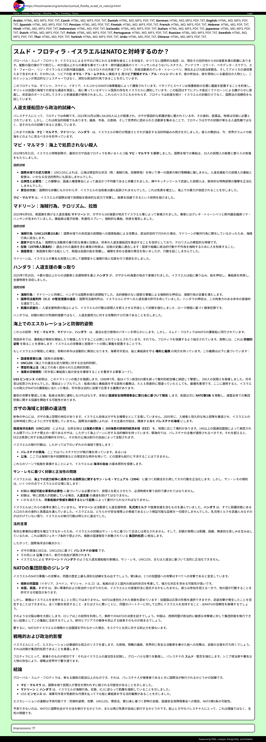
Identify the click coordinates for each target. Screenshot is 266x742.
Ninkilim (248, 739)
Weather (47, 13)
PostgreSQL (233, 739)
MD (36, 20)
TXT (57, 20)
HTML (28, 20)
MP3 (43, 20)
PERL (213, 739)
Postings (36, 13)
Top (56, 13)
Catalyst (221, 739)
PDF (50, 20)
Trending (65, 13)
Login (250, 13)
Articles (26, 13)
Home (16, 13)
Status (75, 13)
